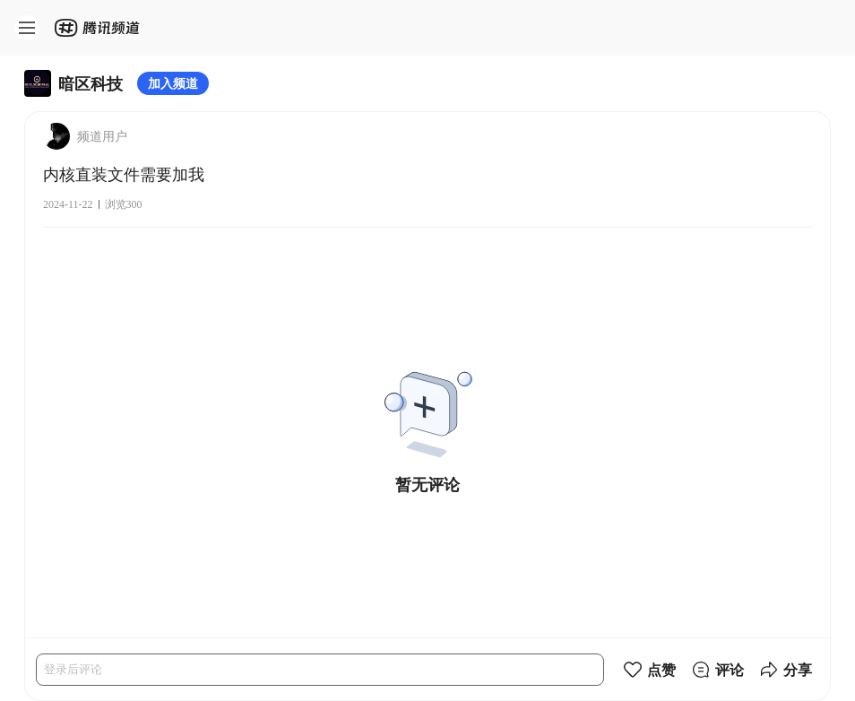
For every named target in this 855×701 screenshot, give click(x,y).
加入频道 (173, 82)
